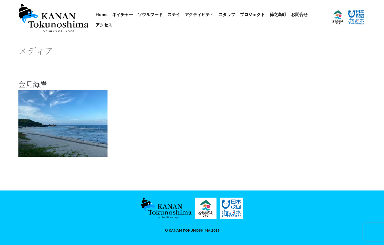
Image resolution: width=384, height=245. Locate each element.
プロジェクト (252, 14)
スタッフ (227, 14)
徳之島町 (278, 14)
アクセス (104, 24)
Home (102, 14)
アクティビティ (199, 14)
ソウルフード (150, 14)
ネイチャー (122, 14)
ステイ (173, 14)
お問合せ (299, 14)
